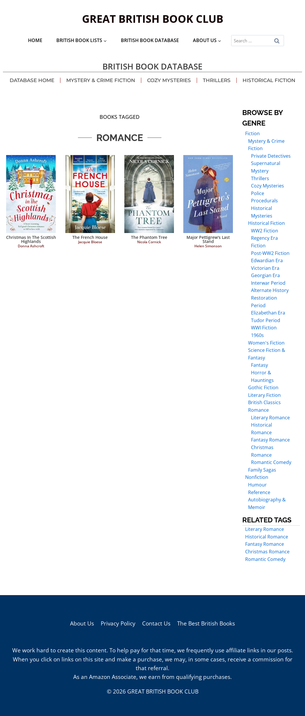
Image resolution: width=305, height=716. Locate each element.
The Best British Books (206, 623)
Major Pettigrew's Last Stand (208, 239)
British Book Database (150, 40)
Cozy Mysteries (169, 80)
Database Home (32, 80)
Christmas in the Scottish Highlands (31, 239)
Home (35, 40)
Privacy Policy (118, 623)
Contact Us (156, 623)
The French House (90, 237)
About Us (82, 623)
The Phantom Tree (149, 237)
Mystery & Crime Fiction (100, 80)
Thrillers (217, 80)
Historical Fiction (269, 80)
